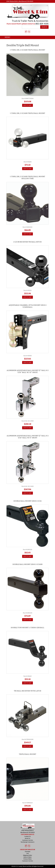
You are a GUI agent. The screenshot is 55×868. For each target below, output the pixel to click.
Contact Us (27, 836)
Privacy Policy (27, 859)
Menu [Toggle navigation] (6, 37)
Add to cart (27, 105)
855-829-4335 (42, 24)
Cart (27, 853)
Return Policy (27, 857)
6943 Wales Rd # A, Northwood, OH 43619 (19, 1)
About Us (27, 838)
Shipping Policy (27, 855)
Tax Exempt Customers (27, 842)
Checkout (27, 851)
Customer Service (27, 840)
